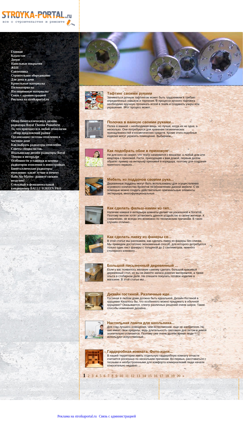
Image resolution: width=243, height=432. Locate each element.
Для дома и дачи (22, 79)
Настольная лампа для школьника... (141, 323)
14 (144, 376)
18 (167, 376)
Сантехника (19, 71)
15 (150, 376)
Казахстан (18, 55)
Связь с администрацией (28, 95)
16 (155, 376)
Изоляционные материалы (30, 91)
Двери (15, 59)
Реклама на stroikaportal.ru (30, 99)
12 (132, 376)
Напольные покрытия (26, 63)
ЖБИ (15, 67)
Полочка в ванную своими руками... (140, 122)
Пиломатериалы (22, 87)
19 (173, 376)
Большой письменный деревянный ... (142, 265)
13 (138, 376)
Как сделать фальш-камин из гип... (139, 208)
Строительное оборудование (30, 75)
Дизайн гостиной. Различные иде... (139, 294)
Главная (17, 51)
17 (161, 376)
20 (178, 376)
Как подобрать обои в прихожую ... (140, 151)
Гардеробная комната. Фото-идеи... (140, 351)
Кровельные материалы (28, 83)
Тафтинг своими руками (129, 93)
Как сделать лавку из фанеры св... (139, 237)
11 (127, 376)
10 (121, 376)
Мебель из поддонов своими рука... (140, 179)
